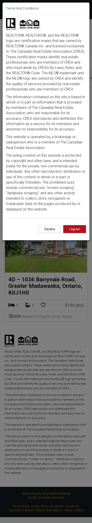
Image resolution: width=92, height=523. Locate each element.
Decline (49, 229)
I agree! (74, 229)
